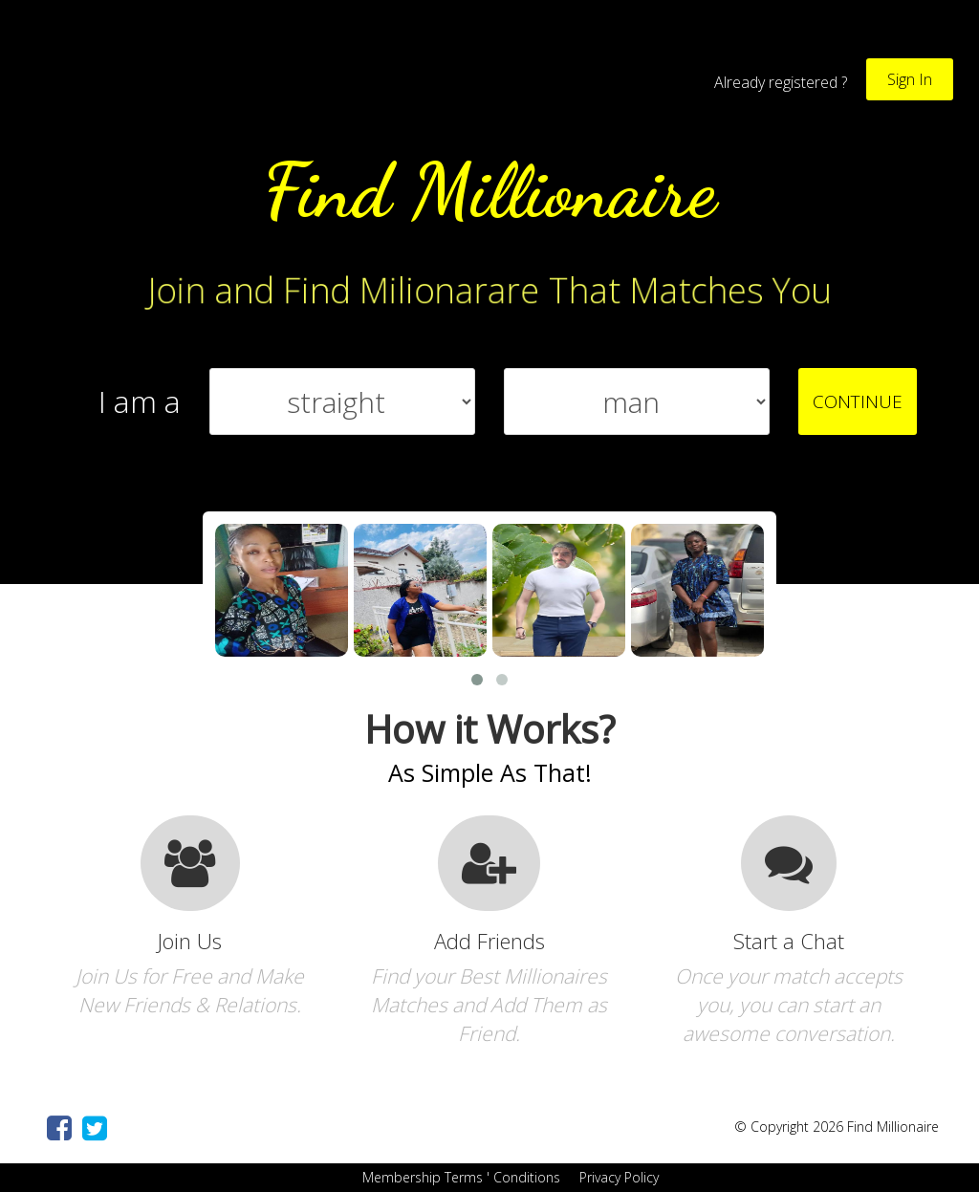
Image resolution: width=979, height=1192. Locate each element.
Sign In (909, 79)
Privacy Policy (617, 1177)
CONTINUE (858, 401)
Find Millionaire (489, 190)
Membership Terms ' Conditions (459, 1177)
